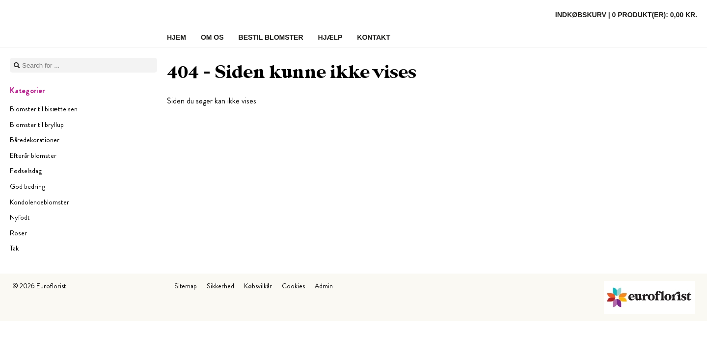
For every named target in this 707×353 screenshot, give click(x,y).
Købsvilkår (258, 286)
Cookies (293, 286)
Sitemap (185, 286)
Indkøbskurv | (626, 15)
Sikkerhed (220, 286)
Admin (324, 286)
